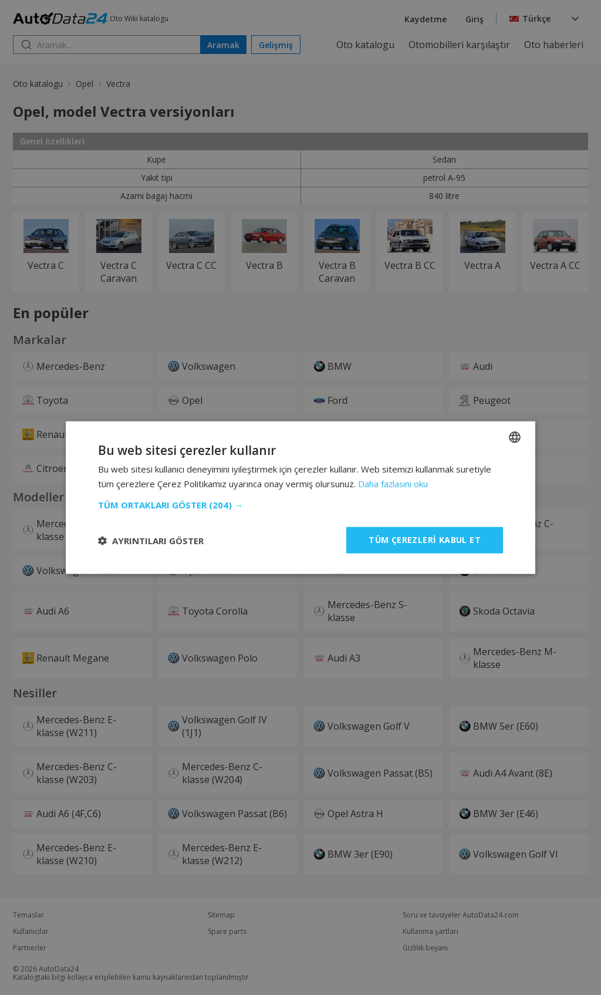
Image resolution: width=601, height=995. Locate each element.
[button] (300, 505)
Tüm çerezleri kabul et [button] (425, 539)
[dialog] (300, 497)
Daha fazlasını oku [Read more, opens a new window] (393, 483)
